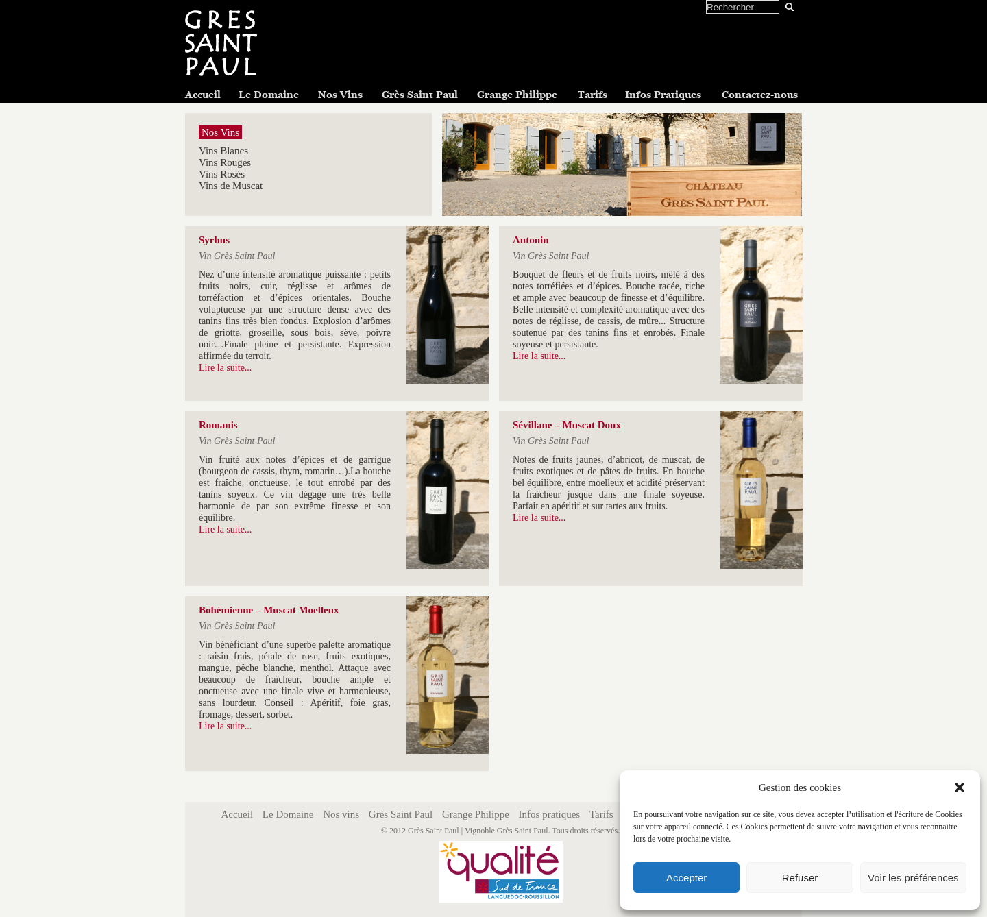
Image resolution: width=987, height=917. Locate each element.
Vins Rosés (222, 174)
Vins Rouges (225, 162)
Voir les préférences (913, 877)
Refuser (800, 877)
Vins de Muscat (231, 185)
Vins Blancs (223, 150)
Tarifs (592, 94)
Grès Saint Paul (420, 94)
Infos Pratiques (663, 94)
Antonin (531, 239)
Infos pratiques (550, 814)
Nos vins (341, 814)
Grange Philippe (517, 94)
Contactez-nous (760, 94)
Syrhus (214, 239)
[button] (959, 787)
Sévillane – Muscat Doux (567, 424)
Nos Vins (340, 94)
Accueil (203, 94)
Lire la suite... (225, 368)
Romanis (218, 424)
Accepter (686, 877)
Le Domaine (269, 94)
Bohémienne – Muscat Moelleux (269, 609)
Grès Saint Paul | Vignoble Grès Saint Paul (478, 830)
